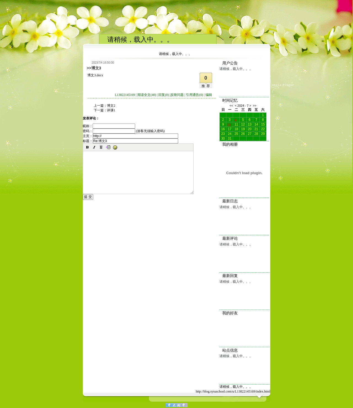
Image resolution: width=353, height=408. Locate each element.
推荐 (207, 86)
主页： (130, 136)
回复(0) (163, 95)
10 (229, 124)
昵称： (109, 126)
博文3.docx (95, 75)
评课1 (111, 110)
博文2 (111, 106)
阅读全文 (146, 95)
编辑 (208, 95)
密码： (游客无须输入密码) (124, 131)
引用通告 (194, 95)
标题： (130, 141)
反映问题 (177, 95)
